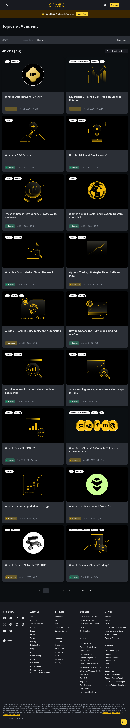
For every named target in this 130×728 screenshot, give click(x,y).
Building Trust (35, 645)
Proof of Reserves (112, 638)
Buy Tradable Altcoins (88, 692)
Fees (107, 664)
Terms (32, 638)
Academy (59, 638)
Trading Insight (111, 634)
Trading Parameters (113, 674)
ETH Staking (60, 652)
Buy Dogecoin (85, 685)
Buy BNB (83, 678)
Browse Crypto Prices (88, 647)
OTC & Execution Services (115, 627)
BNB (107, 624)
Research (59, 659)
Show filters (119, 40)
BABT (57, 656)
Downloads (34, 663)
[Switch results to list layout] (17, 40)
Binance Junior (61, 631)
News (32, 627)
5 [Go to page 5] (69, 590)
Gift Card (58, 642)
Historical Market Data (114, 631)
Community (34, 652)
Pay (56, 624)
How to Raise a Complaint (115, 685)
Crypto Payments (62, 627)
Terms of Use (107, 713)
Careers (33, 620)
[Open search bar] (104, 5)
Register (114, 5)
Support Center (111, 654)
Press (32, 631)
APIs (107, 667)
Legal (32, 634)
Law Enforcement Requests (116, 682)
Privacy (33, 642)
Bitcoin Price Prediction (89, 664)
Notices (33, 659)
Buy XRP (83, 682)
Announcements (36, 624)
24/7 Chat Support (112, 651)
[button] (123, 5)
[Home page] (56, 5)
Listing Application (87, 620)
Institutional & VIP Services (90, 624)
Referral (108, 620)
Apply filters (28, 40)
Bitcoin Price (85, 651)
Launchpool (59, 645)
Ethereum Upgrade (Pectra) (91, 671)
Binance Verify (111, 671)
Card (57, 634)
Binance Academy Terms (11, 715)
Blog (32, 649)
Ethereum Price (86, 654)
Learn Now (82, 14)
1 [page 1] (46, 590)
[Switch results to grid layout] (13, 40)
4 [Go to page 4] (63, 590)
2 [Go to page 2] (52, 590)
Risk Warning (35, 656)
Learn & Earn (85, 644)
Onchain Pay (85, 631)
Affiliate (108, 617)
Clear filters (41, 40)
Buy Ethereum (85, 689)
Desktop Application (38, 666)
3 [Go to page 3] (58, 590)
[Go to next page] (90, 590)
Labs (82, 627)
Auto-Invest (59, 649)
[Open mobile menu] (124, 5)
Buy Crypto (59, 620)
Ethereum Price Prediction (90, 667)
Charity (58, 663)
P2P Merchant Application (90, 617)
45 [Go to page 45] (83, 590)
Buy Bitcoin (84, 674)
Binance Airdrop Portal (114, 678)
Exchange (59, 617)
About (32, 617)
